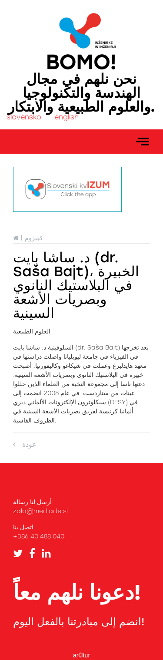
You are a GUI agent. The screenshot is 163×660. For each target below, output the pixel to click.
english (66, 117)
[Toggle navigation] (143, 141)
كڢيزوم (34, 238)
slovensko (24, 117)
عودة (25, 444)
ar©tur (81, 655)
